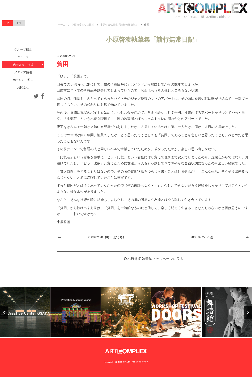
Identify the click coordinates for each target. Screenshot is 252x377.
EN (19, 23)
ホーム (61, 24)
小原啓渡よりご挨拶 (82, 24)
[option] (126, 312)
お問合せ (23, 87)
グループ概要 (23, 49)
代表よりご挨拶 (23, 64)
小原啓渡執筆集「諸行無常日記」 (119, 24)
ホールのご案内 (23, 79)
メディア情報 (23, 72)
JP (7, 23)
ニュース (23, 57)
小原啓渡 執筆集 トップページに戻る (153, 259)
